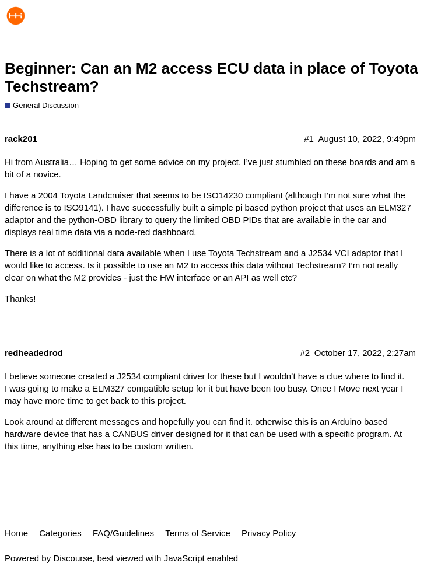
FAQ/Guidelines (123, 533)
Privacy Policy (269, 533)
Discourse (72, 558)
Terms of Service (197, 533)
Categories (60, 533)
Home (16, 533)
